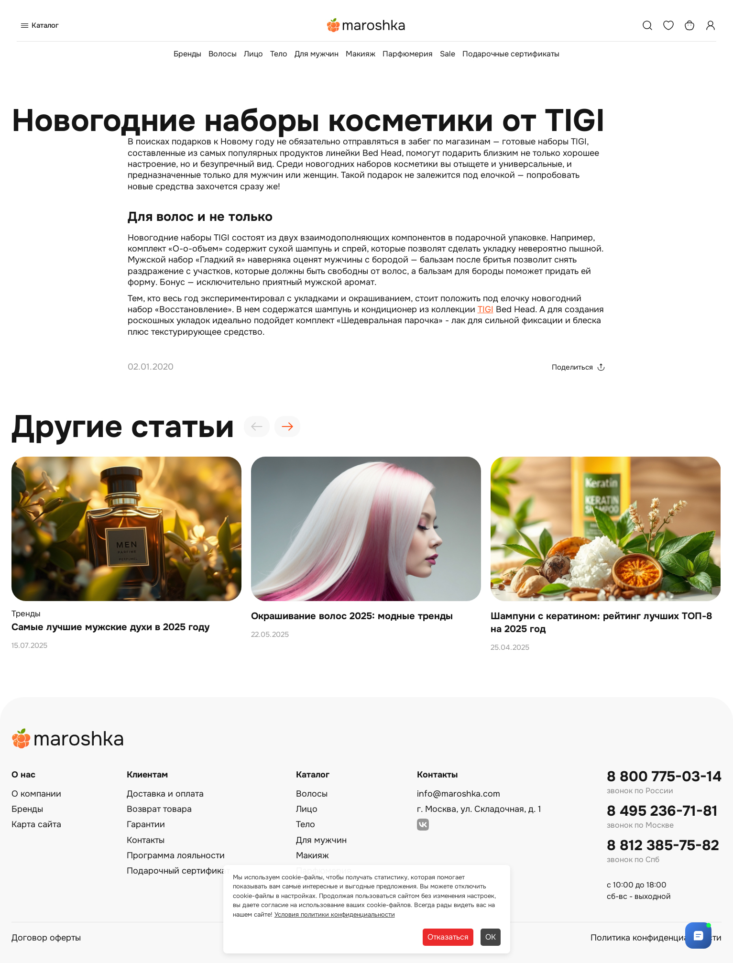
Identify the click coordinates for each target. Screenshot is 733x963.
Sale (447, 54)
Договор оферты (46, 937)
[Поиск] (647, 25)
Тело (278, 54)
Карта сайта (36, 824)
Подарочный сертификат (178, 870)
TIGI (485, 309)
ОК (490, 937)
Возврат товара (159, 809)
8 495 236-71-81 (662, 811)
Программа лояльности (176, 855)
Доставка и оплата (165, 793)
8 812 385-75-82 (663, 846)
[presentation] (257, 426)
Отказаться (448, 937)
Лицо (253, 54)
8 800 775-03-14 (664, 777)
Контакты (145, 840)
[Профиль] (710, 25)
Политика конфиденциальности (656, 937)
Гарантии (146, 824)
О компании (36, 793)
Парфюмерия (408, 54)
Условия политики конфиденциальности (334, 914)
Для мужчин (317, 54)
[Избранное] (668, 25)
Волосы (222, 54)
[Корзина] (689, 25)
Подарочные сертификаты (510, 54)
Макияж (360, 54)
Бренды (187, 54)
